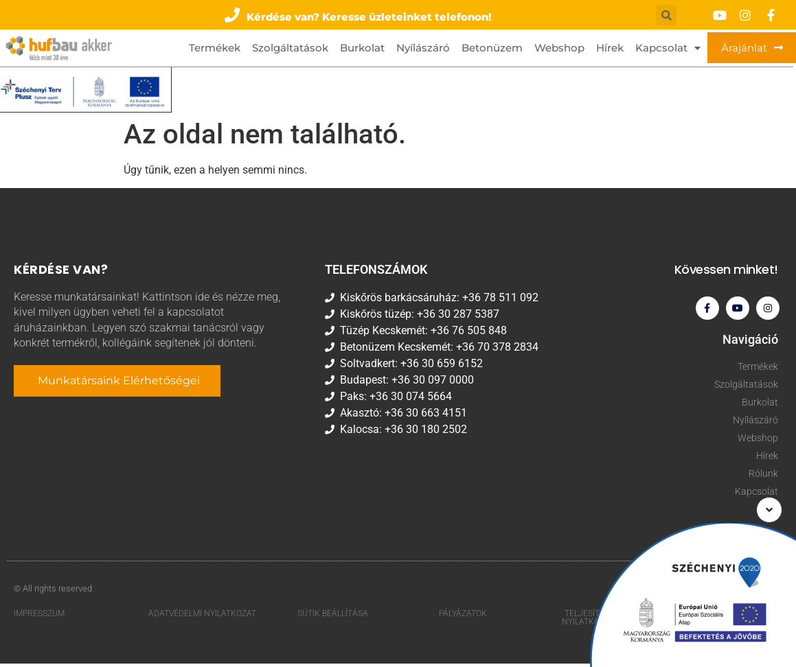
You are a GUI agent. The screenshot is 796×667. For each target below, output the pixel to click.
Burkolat (362, 48)
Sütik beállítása (332, 617)
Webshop (559, 48)
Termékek (214, 48)
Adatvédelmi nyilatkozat (202, 617)
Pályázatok (463, 617)
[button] (358, 14)
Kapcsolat (668, 48)
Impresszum (39, 617)
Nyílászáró (423, 48)
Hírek (610, 48)
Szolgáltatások (290, 48)
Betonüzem (492, 48)
